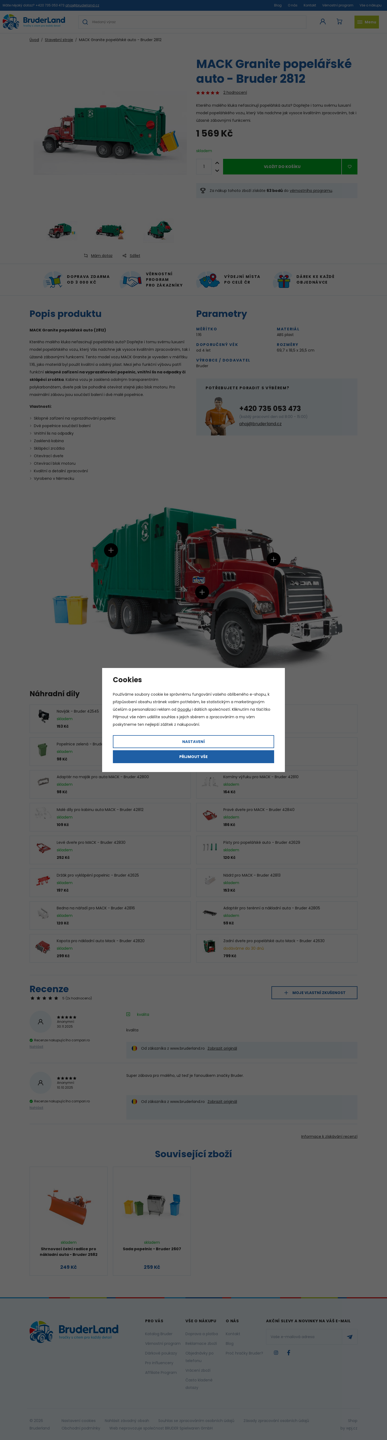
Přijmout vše (193, 756)
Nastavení (193, 741)
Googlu (184, 709)
